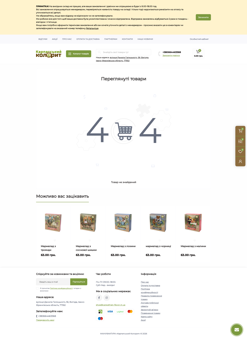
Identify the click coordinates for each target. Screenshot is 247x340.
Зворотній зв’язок (149, 310)
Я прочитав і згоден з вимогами (60, 289)
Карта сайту (146, 316)
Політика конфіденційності (61, 288)
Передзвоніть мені (45, 320)
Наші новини (145, 39)
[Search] (99, 52)
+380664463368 (172, 52)
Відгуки (42, 39)
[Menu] (78, 53)
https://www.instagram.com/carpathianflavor (107, 297)
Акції (54, 39)
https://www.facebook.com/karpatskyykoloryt (99, 297)
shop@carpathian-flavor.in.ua (110, 305)
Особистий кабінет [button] (199, 39)
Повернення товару (150, 313)
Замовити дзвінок (171, 55)
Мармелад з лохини (123, 246)
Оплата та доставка (88, 39)
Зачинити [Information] (203, 17)
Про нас (67, 39)
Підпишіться (79, 282)
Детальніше (92, 28)
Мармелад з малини (193, 246)
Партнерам (110, 39)
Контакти (127, 39)
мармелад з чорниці (158, 246)
